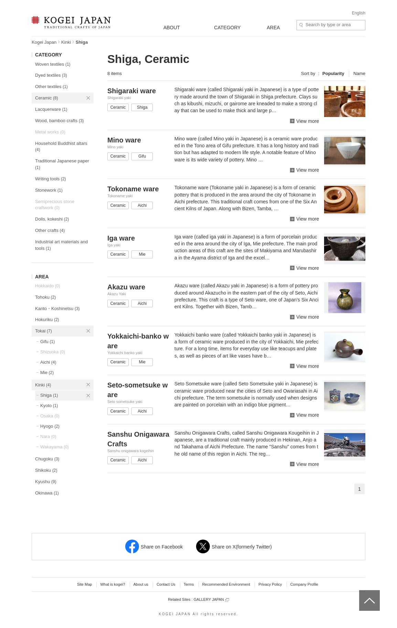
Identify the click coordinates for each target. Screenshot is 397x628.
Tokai (43, 330)
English (358, 13)
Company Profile (304, 584)
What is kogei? (112, 584)
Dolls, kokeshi (52, 219)
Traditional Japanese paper (62, 164)
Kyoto (49, 405)
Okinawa (47, 493)
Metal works (50, 132)
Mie (47, 372)
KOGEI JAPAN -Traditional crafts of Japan (71, 23)
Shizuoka (52, 351)
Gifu (47, 341)
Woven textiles (53, 64)
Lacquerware (51, 109)
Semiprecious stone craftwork (54, 205)
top (361, 592)
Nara (48, 436)
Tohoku (45, 297)
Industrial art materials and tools (61, 245)
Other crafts (50, 230)
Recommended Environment (226, 584)
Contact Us (166, 584)
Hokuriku (47, 319)
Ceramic (46, 97)
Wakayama (54, 446)
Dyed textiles (51, 75)
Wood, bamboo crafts (59, 120)
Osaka (50, 415)
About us (140, 584)
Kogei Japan (44, 42)
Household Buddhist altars (61, 146)
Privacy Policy (270, 584)
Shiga (49, 395)
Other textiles (51, 86)
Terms (189, 584)
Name (359, 73)
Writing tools (50, 178)
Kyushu (45, 481)
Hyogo (50, 426)
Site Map (84, 584)
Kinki (66, 42)
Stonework (49, 190)
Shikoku (46, 470)
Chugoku (47, 458)
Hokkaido (47, 285)
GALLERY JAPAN (211, 599)
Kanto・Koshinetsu (57, 308)
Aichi (48, 362)
